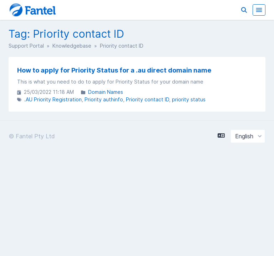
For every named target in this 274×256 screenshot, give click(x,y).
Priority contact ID (147, 99)
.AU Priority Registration (53, 99)
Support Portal (26, 46)
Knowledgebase (71, 46)
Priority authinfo (104, 99)
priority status (189, 99)
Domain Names (105, 92)
